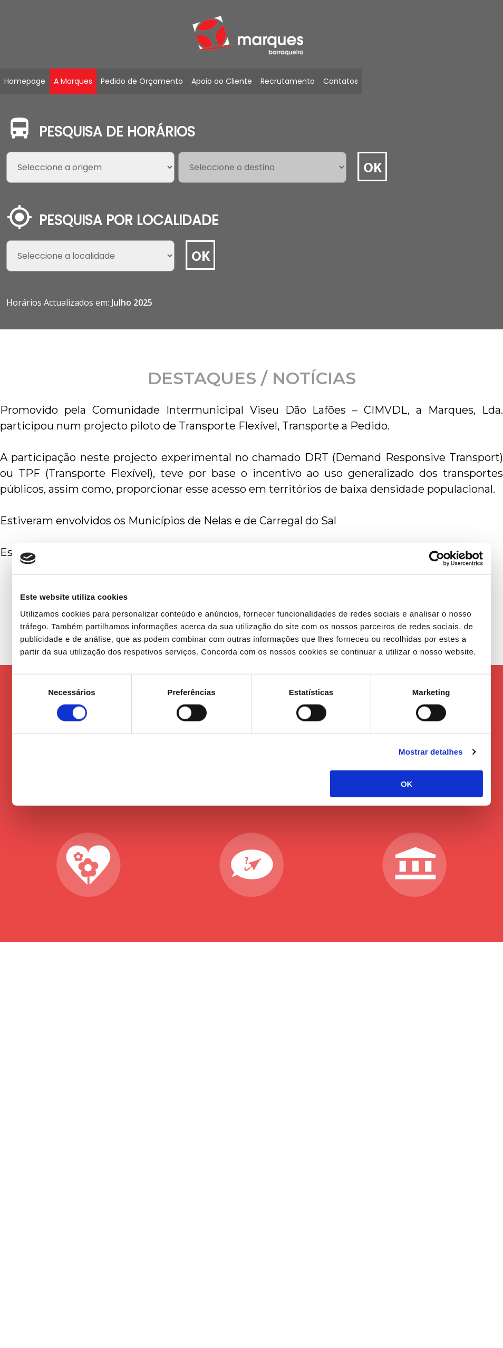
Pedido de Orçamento (142, 81)
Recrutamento (287, 81)
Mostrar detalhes (428, 751)
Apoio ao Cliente (221, 81)
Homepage (24, 81)
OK (405, 783)
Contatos (340, 81)
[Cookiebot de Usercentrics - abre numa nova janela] (435, 558)
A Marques (73, 81)
